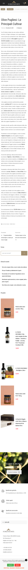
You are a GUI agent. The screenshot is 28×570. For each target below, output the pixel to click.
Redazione (19, 28)
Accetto (10, 565)
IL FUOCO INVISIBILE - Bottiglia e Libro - (21, 369)
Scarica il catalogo (14, 472)
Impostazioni (12, 567)
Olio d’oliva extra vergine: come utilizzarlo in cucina (14, 285)
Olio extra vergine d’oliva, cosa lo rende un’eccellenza (14, 267)
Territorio (12, 224)
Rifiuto (17, 565)
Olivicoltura (10, 9)
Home (2, 9)
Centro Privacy (6, 567)
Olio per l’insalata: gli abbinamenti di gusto (11, 270)
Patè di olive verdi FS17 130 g (20, 395)
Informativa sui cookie (19, 567)
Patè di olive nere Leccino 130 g (20, 308)
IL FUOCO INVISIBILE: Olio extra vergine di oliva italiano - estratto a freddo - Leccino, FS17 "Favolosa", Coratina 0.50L (21, 338)
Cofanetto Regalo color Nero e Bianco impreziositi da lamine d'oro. (21, 422)
